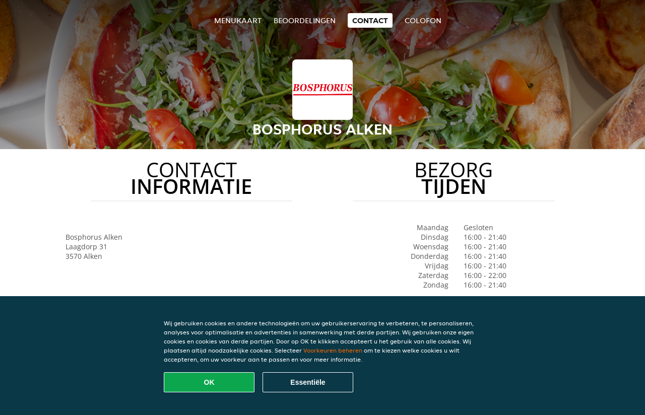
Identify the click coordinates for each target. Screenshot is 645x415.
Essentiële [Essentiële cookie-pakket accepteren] (307, 382)
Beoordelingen (305, 20)
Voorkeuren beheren (332, 350)
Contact (370, 20)
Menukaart (238, 20)
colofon (423, 20)
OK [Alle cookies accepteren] (209, 382)
